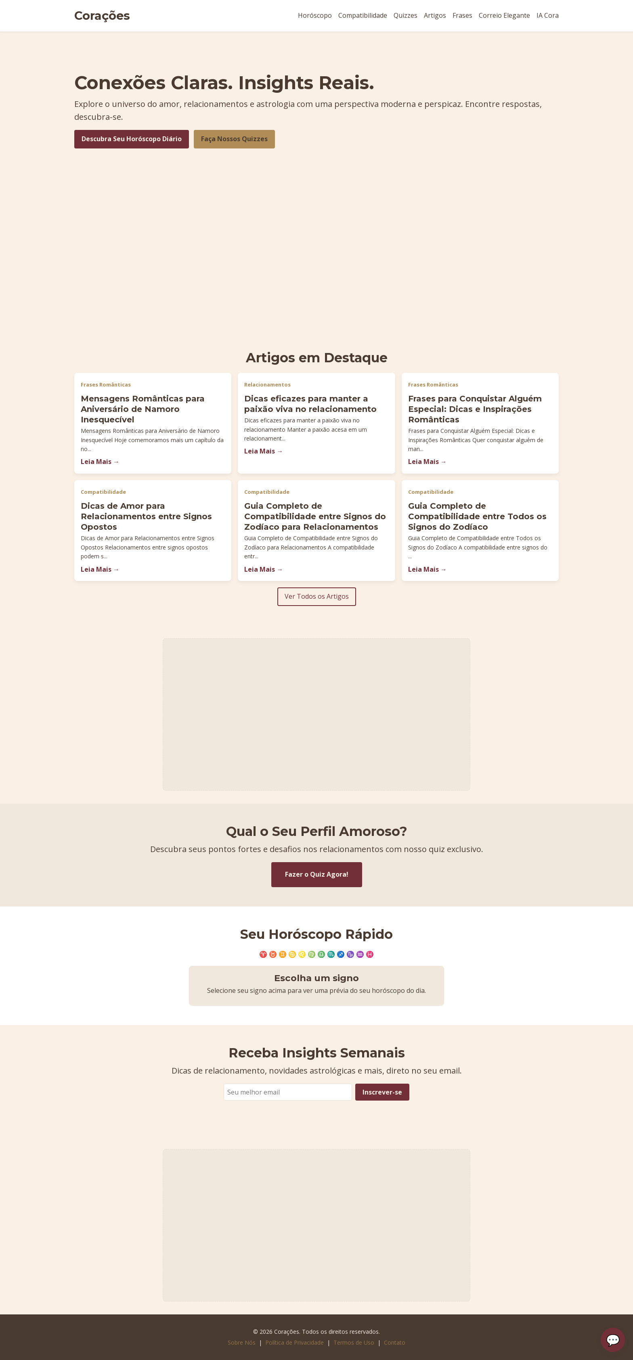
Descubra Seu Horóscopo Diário (132, 138)
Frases (462, 15)
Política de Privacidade (294, 1342)
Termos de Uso (353, 1342)
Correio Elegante (504, 15)
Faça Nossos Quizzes (234, 138)
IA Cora (548, 15)
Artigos (435, 15)
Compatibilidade (362, 15)
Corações (102, 15)
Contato (394, 1342)
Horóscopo (315, 15)
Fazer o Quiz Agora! (316, 874)
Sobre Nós (242, 1342)
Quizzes (405, 15)
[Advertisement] (316, 280)
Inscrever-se (382, 1092)
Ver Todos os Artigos (317, 596)
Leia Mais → (100, 461)
